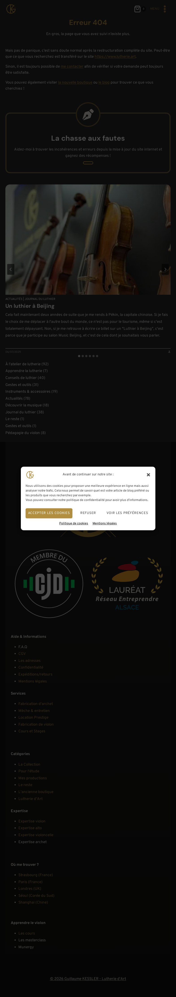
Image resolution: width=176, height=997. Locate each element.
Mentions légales (105, 523)
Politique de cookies (73, 523)
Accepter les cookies (49, 513)
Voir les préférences (127, 513)
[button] (148, 474)
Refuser (88, 513)
